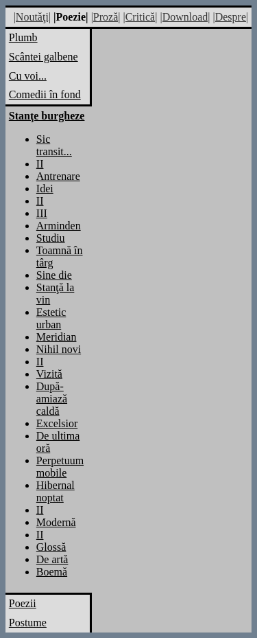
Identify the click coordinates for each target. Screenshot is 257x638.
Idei (44, 188)
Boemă (51, 572)
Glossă (51, 547)
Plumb (23, 37)
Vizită (49, 374)
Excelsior (56, 423)
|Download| (185, 17)
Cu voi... (28, 76)
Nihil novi (58, 349)
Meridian (56, 337)
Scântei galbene (43, 56)
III (41, 213)
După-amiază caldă (51, 398)
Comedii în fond (45, 94)
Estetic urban (51, 318)
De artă (52, 559)
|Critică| (140, 17)
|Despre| (230, 17)
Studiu (50, 238)
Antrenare (58, 176)
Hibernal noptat (55, 491)
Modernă (56, 522)
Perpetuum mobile (60, 467)
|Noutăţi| (32, 17)
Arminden (58, 225)
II (40, 164)
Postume (28, 622)
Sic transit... (54, 145)
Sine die (54, 275)
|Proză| (106, 17)
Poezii (22, 603)
